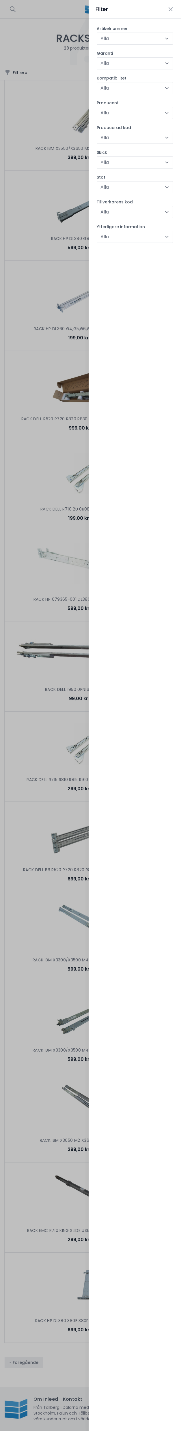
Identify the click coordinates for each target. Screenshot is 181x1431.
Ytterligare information (121, 227)
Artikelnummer (112, 28)
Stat (101, 177)
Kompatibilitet (111, 78)
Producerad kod (114, 128)
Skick (102, 152)
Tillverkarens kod (115, 202)
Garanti (105, 53)
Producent (108, 103)
